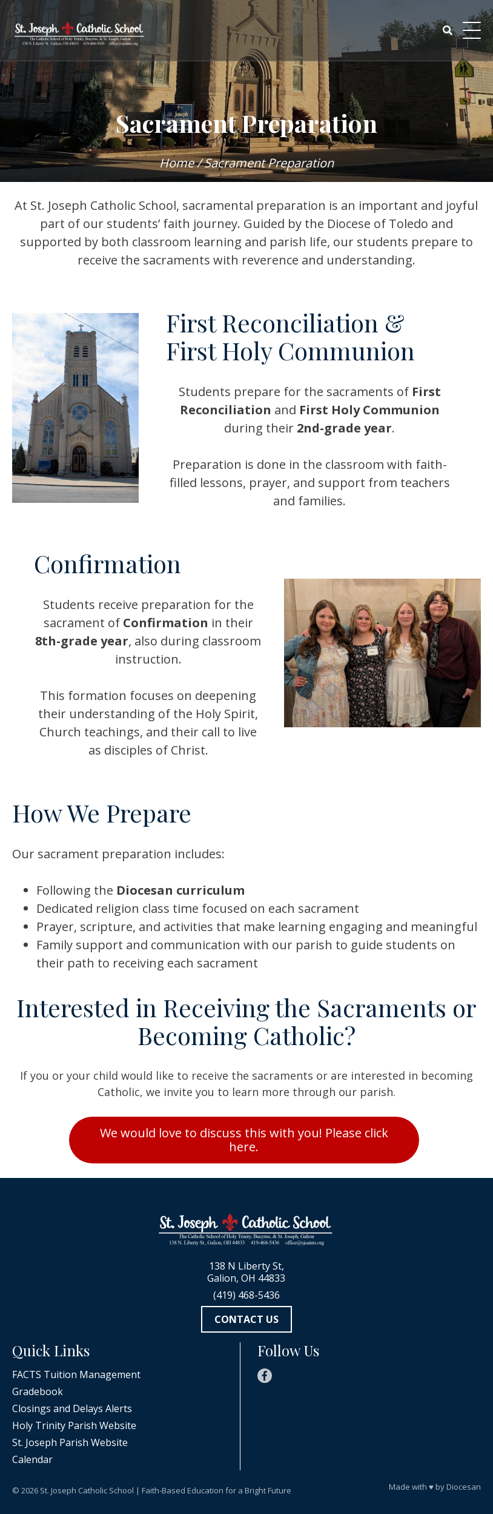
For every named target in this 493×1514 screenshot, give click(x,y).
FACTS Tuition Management (76, 1374)
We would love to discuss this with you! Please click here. (244, 1140)
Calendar (32, 1459)
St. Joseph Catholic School (87, 1490)
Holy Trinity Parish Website (74, 1425)
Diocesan (463, 1486)
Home (176, 163)
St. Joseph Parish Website (70, 1442)
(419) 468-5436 (246, 1295)
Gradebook (37, 1391)
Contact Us (246, 1319)
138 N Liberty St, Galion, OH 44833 (246, 1272)
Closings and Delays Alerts (72, 1408)
